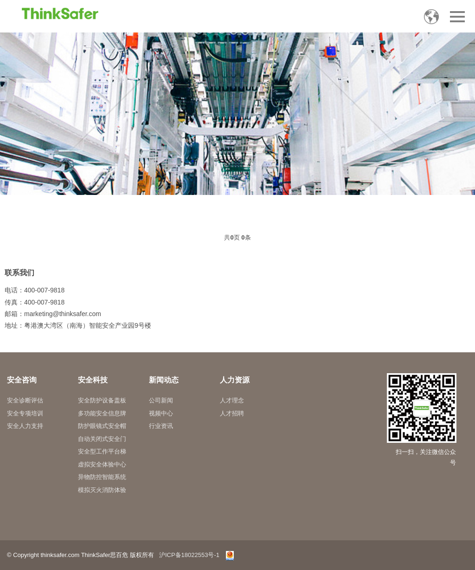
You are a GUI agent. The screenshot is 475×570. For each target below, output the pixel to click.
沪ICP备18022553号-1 (189, 554)
